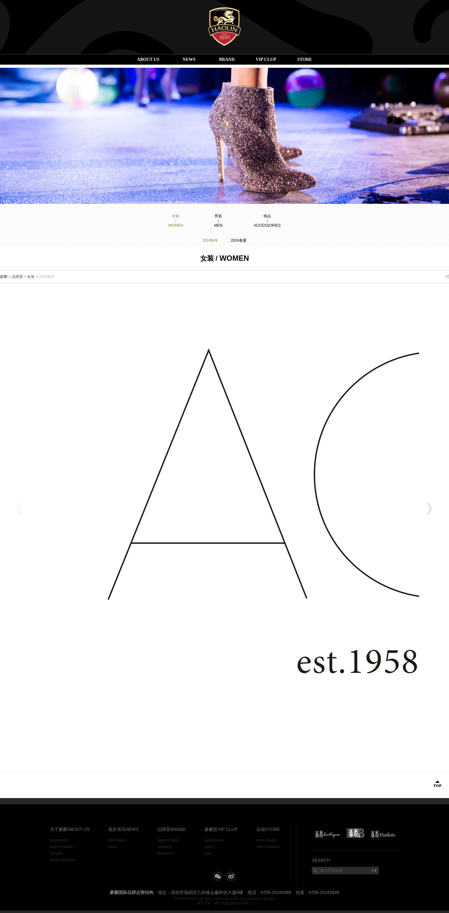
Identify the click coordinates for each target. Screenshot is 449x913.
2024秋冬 (210, 240)
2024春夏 (239, 240)
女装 (31, 276)
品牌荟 (17, 276)
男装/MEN (218, 221)
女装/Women (175, 221)
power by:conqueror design (251, 898)
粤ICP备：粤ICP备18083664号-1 (224, 903)
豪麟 (3, 276)
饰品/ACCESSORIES (267, 221)
